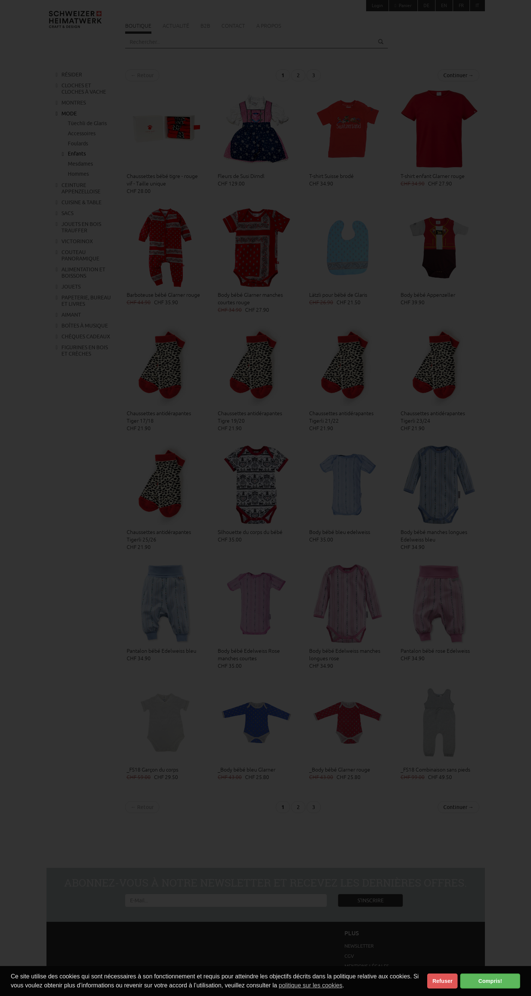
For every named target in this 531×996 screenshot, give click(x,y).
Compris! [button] (490, 981)
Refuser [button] (442, 981)
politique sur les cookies (311, 985)
